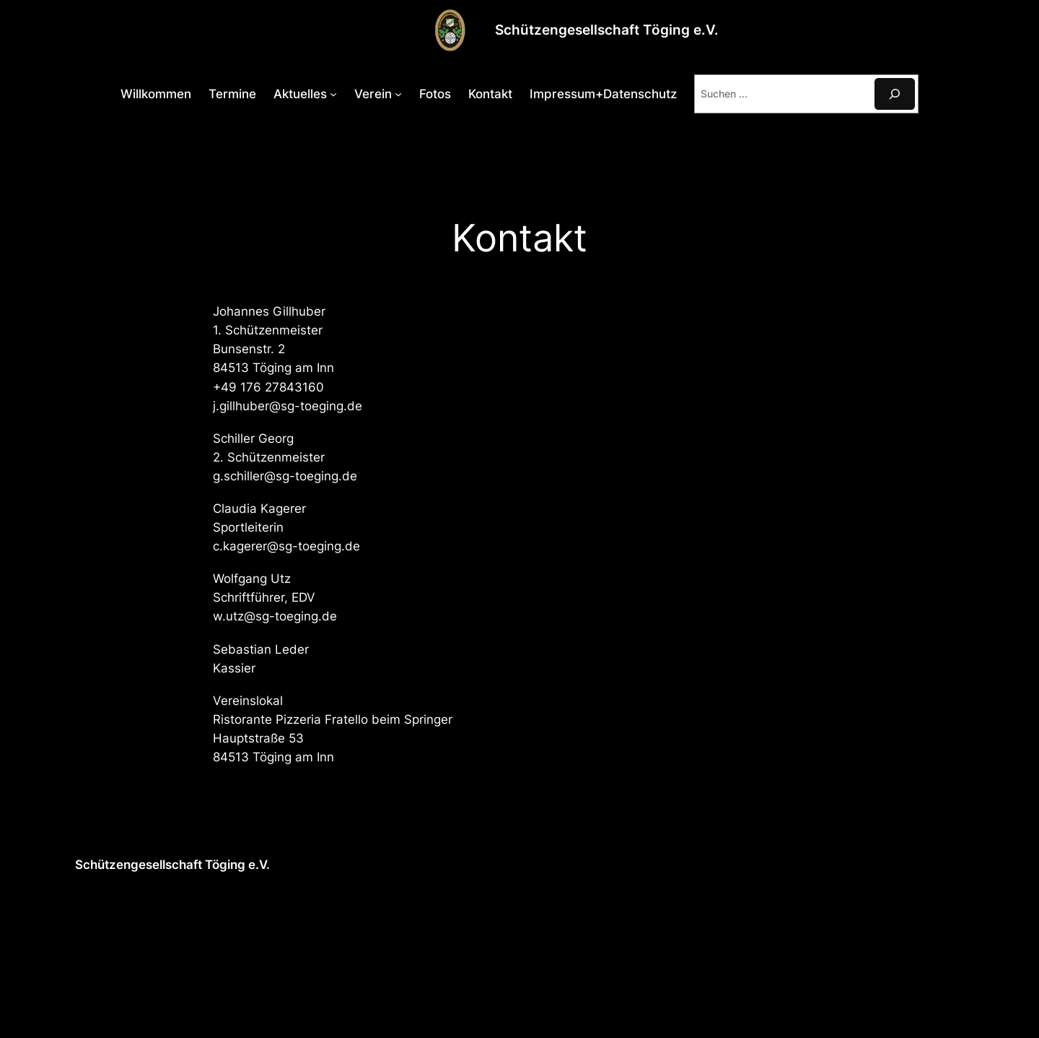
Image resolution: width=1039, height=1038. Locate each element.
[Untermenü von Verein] (398, 94)
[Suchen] (894, 93)
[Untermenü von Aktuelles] (333, 94)
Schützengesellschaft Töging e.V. (607, 29)
